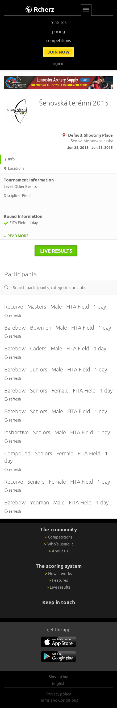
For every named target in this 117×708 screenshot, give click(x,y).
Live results (58, 587)
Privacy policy (58, 694)
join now (58, 52)
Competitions (58, 537)
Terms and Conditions (58, 700)
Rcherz (40, 9)
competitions (58, 40)
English (58, 683)
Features (58, 580)
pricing (58, 31)
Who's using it (58, 544)
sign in (58, 63)
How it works (58, 573)
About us (58, 551)
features (58, 22)
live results (56, 250)
